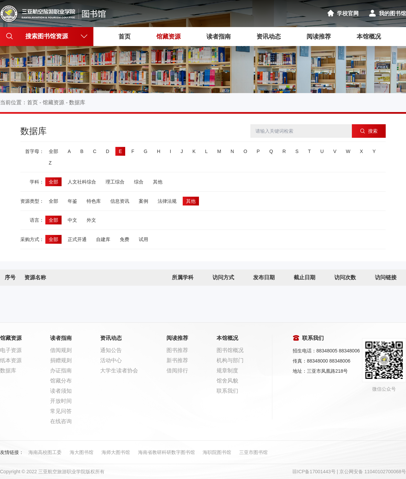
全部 (53, 151)
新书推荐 (177, 360)
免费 (124, 239)
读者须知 (61, 391)
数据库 (77, 102)
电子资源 (11, 350)
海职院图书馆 (217, 452)
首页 (124, 36)
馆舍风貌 (227, 381)
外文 (91, 220)
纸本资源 (11, 360)
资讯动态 (268, 36)
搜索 (369, 131)
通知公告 (111, 350)
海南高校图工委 (45, 452)
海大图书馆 (81, 452)
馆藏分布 (61, 381)
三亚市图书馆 (253, 452)
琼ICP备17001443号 (314, 471)
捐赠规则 (61, 360)
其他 (157, 181)
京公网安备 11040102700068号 (372, 471)
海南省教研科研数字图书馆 (166, 452)
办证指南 (61, 370)
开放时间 (61, 401)
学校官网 (343, 13)
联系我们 (227, 391)
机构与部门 (230, 360)
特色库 (94, 201)
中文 (72, 220)
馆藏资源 (168, 36)
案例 (143, 201)
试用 (143, 239)
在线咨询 (61, 421)
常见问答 (61, 411)
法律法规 (167, 201)
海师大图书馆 (116, 452)
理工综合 (115, 181)
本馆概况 (369, 36)
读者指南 (218, 36)
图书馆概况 (230, 350)
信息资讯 (119, 201)
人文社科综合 (82, 181)
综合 (138, 181)
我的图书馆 (387, 13)
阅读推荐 (319, 36)
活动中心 (111, 360)
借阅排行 (177, 370)
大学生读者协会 (119, 370)
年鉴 (72, 201)
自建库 (103, 239)
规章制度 (227, 370)
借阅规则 (61, 350)
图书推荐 (177, 350)
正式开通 (77, 239)
